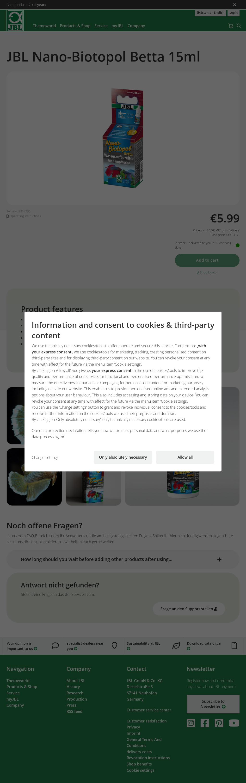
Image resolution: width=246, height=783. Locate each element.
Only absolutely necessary (123, 457)
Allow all (185, 457)
